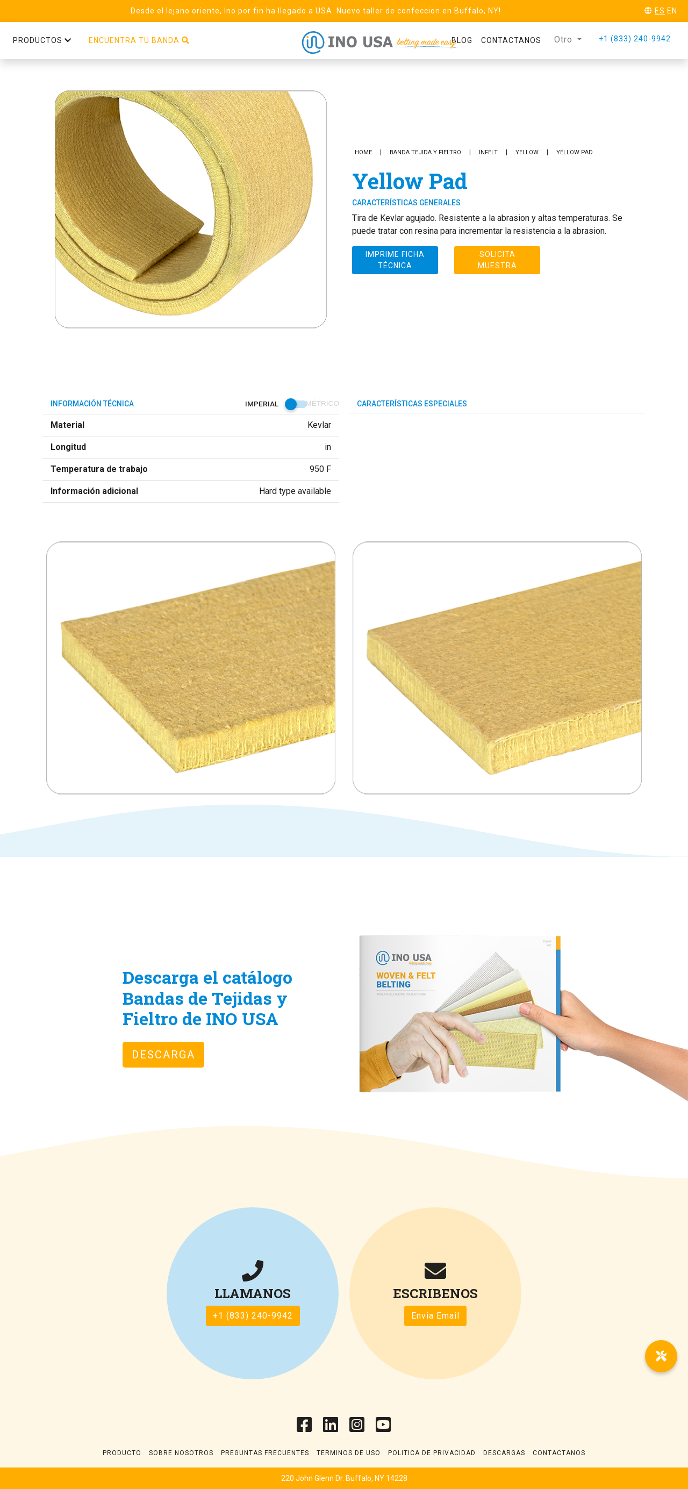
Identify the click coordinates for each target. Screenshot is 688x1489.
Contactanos (511, 40)
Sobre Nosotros (181, 1453)
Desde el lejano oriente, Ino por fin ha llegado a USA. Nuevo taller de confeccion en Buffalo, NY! (316, 10)
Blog (462, 40)
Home (363, 152)
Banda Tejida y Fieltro (425, 152)
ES (660, 10)
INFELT (488, 152)
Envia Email (435, 1316)
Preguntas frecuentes (265, 1453)
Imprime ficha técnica (395, 260)
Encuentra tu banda (139, 40)
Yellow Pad (574, 152)
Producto (122, 1453)
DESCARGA (163, 1054)
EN (672, 10)
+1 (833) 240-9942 (635, 38)
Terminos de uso (349, 1453)
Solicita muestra (497, 260)
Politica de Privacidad (432, 1453)
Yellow (527, 152)
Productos (42, 40)
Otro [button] (564, 39)
